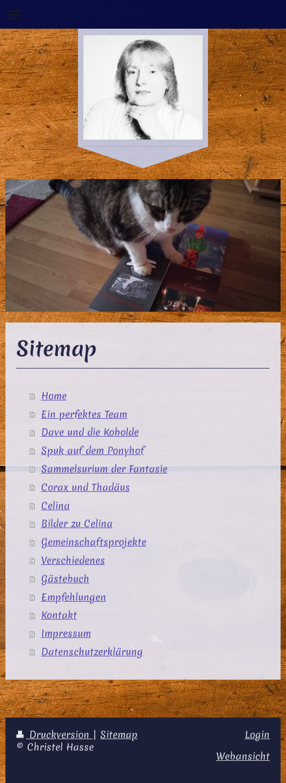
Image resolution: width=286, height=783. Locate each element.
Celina (55, 505)
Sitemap (119, 734)
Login (257, 734)
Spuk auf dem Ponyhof (92, 450)
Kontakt (59, 615)
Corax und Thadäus (85, 487)
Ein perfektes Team (84, 414)
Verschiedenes (73, 560)
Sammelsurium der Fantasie (104, 469)
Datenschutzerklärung (92, 652)
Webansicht (243, 756)
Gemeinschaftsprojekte (93, 542)
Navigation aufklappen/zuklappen (143, 14)
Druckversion (54, 734)
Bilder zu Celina (77, 523)
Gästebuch (65, 578)
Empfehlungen (73, 597)
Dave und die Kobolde (90, 432)
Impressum (66, 633)
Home (54, 396)
